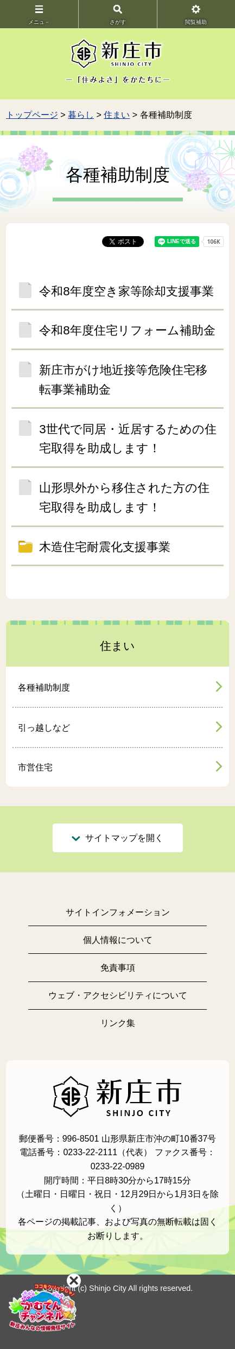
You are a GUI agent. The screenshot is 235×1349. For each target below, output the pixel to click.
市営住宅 (35, 767)
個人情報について (118, 940)
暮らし (81, 114)
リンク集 (117, 1023)
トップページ (32, 114)
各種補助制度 (44, 687)
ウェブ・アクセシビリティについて (117, 995)
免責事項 (117, 967)
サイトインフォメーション (118, 912)
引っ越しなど (44, 727)
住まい (117, 114)
